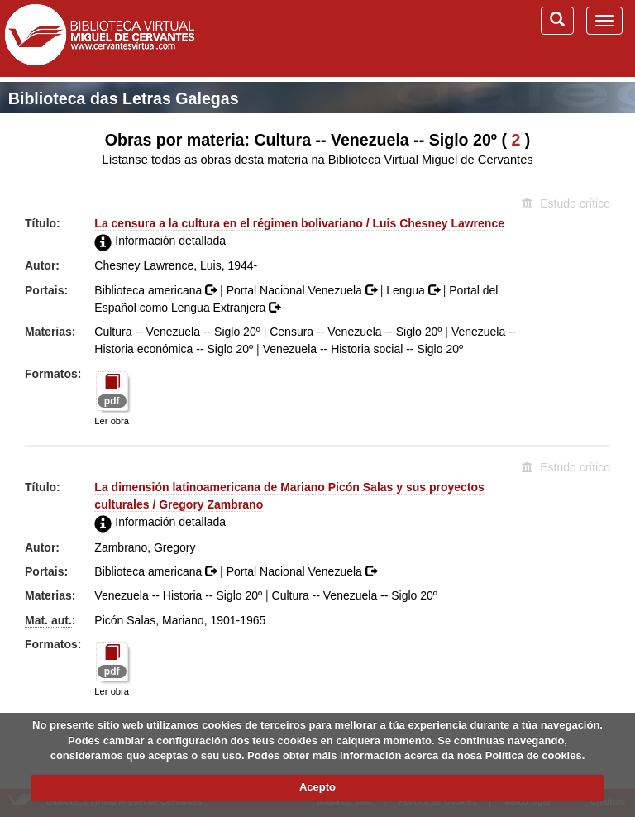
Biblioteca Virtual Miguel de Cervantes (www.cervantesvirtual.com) (99, 38)
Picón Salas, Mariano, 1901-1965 (179, 620)
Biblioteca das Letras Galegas (123, 98)
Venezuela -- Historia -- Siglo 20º (178, 595)
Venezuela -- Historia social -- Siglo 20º (363, 349)
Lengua (414, 290)
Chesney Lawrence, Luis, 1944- (175, 265)
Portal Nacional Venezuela (303, 290)
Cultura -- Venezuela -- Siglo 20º (177, 331)
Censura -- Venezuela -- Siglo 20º (356, 331)
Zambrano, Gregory (144, 547)
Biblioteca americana (157, 290)
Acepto (317, 787)
